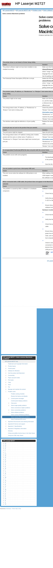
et (5, 464)
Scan (9, 384)
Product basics (12, 366)
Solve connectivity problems (18, 410)
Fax (9, 387)
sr (5, 502)
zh (5, 480)
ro (5, 471)
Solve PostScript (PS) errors (18, 419)
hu (5, 454)
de (5, 455)
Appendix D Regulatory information (17, 428)
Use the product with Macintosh (16, 373)
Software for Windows (14, 370)
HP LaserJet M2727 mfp (23, 10)
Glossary (10, 430)
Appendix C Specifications (15, 426)
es (5, 457)
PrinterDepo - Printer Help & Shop (13, 508)
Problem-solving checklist (17, 393)
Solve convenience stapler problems (20, 407)
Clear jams (14, 403)
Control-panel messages (17, 398)
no (5, 443)
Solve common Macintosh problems (20, 417)
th (5, 495)
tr (5, 479)
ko (5, 461)
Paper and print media (14, 377)
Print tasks (11, 380)
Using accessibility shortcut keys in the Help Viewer (21, 433)
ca (5, 445)
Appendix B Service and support (16, 424)
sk (5, 473)
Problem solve (36, 10)
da (5, 489)
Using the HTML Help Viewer (15, 435)
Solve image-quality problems (19, 405)
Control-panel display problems (19, 400)
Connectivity (11, 375)
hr (5, 496)
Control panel (11, 368)
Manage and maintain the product (17, 389)
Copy (9, 382)
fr (5, 450)
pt (5, 484)
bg (5, 477)
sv (5, 486)
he (5, 504)
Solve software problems (17, 412)
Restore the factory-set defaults (19, 396)
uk (5, 468)
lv (5, 487)
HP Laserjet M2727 (6, 5)
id (5, 459)
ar (5, 500)
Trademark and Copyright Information (18, 363)
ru (5, 493)
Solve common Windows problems (20, 414)
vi (5, 462)
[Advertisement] (23, 37)
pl (5, 466)
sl (5, 448)
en (5, 498)
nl (5, 482)
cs (5, 446)
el (5, 491)
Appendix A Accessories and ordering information (21, 421)
